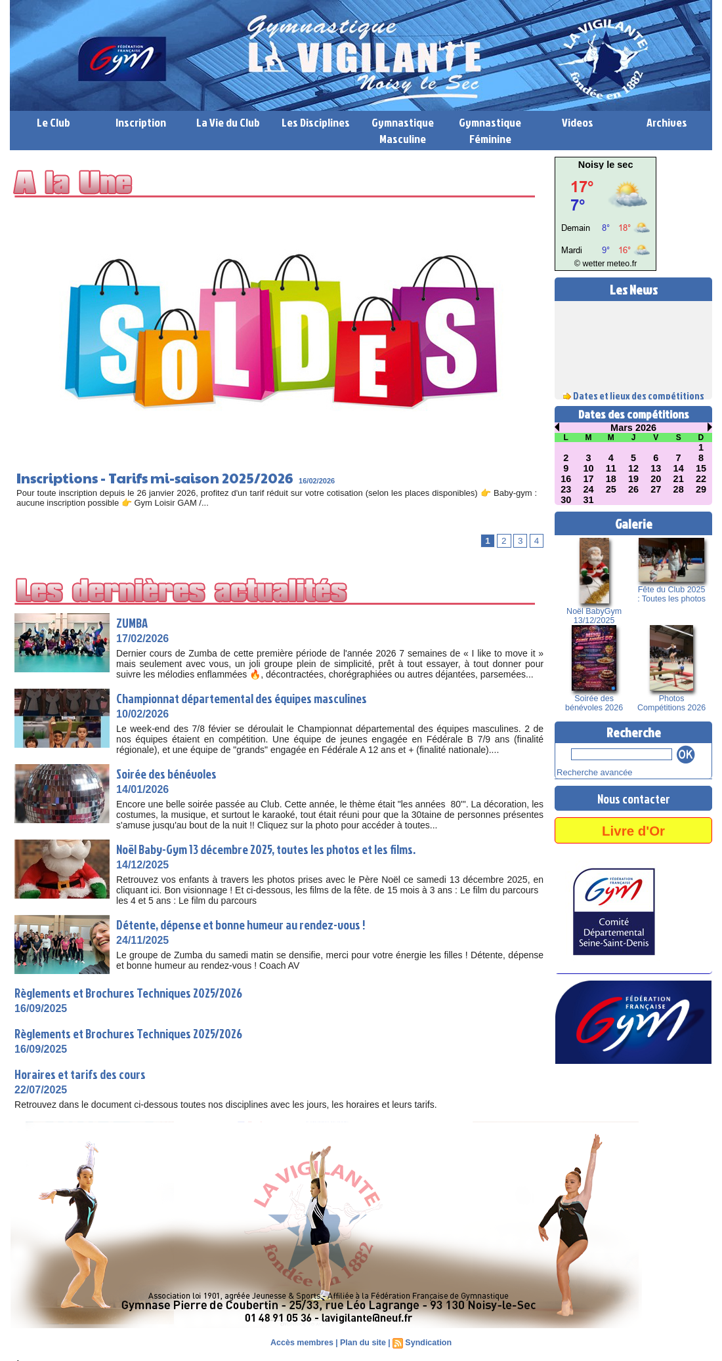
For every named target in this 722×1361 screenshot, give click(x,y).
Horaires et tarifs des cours (84, 1074)
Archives (667, 122)
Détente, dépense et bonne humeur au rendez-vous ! (252, 924)
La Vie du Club (228, 122)
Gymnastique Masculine (403, 130)
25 (611, 489)
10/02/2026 (142, 714)
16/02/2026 (355, 481)
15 (701, 468)
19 (633, 479)
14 (678, 468)
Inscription (141, 122)
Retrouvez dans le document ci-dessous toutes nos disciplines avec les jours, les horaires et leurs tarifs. (228, 1104)
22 (701, 479)
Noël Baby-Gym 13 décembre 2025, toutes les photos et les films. (279, 849)
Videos (577, 122)
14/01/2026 (142, 789)
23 (566, 489)
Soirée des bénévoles (171, 773)
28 (678, 489)
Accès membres (304, 1342)
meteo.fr (618, 264)
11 (611, 468)
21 (678, 479)
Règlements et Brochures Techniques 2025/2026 (137, 992)
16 (566, 479)
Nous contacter (633, 796)
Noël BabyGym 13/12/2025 (594, 616)
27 (656, 489)
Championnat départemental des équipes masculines (254, 698)
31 (589, 500)
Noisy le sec (605, 164)
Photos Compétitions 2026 (671, 703)
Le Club (53, 122)
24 (589, 489)
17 (589, 479)
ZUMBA (133, 622)
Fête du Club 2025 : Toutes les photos (671, 594)
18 (611, 479)
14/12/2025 (142, 864)
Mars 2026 (633, 427)
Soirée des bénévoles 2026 (594, 703)
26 (633, 489)
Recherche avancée (589, 771)
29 (701, 489)
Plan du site (363, 1342)
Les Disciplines (316, 122)
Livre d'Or (633, 828)
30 (566, 500)
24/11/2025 (142, 940)
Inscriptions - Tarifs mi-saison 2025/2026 (174, 477)
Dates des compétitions (633, 414)
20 (656, 479)
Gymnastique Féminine (490, 130)
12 (633, 468)
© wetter (592, 264)
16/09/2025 (40, 1008)
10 (589, 468)
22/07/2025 (40, 1089)
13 (656, 468)
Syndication (426, 1342)
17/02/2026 (142, 638)
